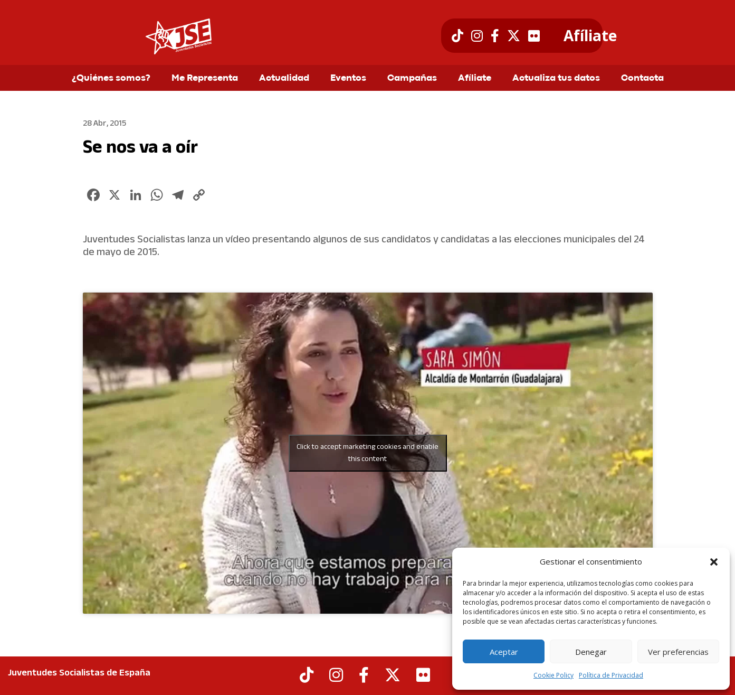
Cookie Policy (553, 675)
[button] (714, 562)
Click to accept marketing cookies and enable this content (367, 453)
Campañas (412, 78)
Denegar (591, 651)
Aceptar (504, 651)
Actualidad (284, 78)
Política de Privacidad (611, 675)
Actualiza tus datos (556, 78)
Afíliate (590, 36)
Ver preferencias (678, 651)
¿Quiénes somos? (111, 78)
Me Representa (204, 78)
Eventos (348, 78)
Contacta (642, 78)
